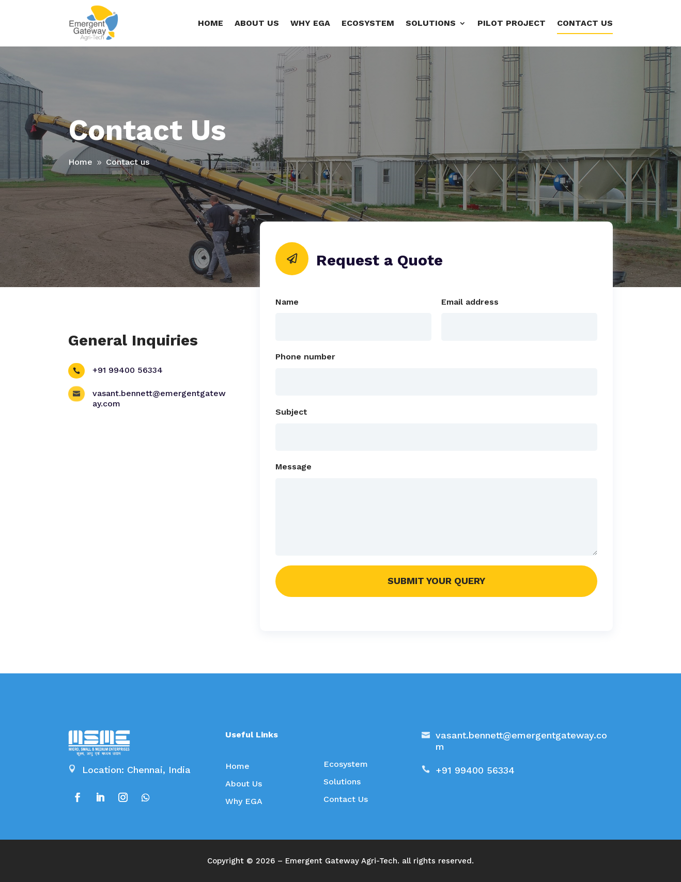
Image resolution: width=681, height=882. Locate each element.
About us (257, 23)
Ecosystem (368, 23)
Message (293, 466)
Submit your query (436, 580)
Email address (470, 302)
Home (210, 23)
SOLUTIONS (431, 23)
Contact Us (345, 799)
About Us (243, 784)
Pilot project (511, 23)
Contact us (585, 23)
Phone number (305, 356)
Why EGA (310, 23)
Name (287, 302)
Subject (291, 412)
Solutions (342, 781)
